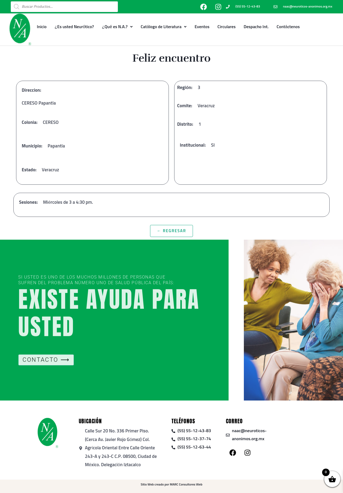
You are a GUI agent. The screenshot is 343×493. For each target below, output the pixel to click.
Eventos (202, 27)
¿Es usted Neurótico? (74, 27)
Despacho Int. (256, 27)
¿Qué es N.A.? (117, 27)
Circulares (227, 27)
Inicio (41, 27)
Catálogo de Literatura (164, 27)
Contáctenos (288, 27)
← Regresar (171, 231)
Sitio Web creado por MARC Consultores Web (171, 484)
